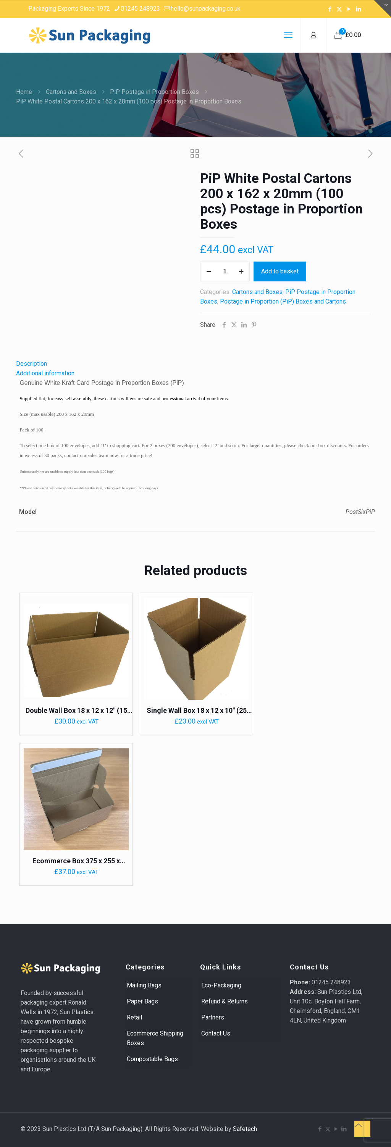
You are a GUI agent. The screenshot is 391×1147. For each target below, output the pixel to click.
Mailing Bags (144, 985)
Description (31, 363)
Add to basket (280, 271)
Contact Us (215, 1033)
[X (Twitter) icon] (339, 9)
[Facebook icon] (330, 9)
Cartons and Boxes (71, 91)
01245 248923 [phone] (140, 8)
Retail (134, 1017)
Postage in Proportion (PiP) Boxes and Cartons (283, 301)
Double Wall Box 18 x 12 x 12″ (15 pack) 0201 (76, 710)
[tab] (195, 363)
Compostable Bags (152, 1059)
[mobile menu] (288, 35)
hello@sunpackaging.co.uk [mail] (206, 8)
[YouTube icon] (349, 9)
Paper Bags (142, 1001)
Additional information (45, 373)
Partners (212, 1017)
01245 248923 (331, 982)
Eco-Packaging (221, 985)
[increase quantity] (241, 271)
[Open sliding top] (382, 8)
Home (24, 91)
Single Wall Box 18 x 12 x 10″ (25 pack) (197, 710)
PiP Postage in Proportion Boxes (154, 91)
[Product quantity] (225, 271)
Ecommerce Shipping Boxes (155, 1038)
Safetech (245, 1128)
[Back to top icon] (362, 1129)
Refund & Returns (224, 1001)
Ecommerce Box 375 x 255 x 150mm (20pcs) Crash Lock (76, 861)
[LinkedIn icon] (358, 9)
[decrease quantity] (208, 271)
